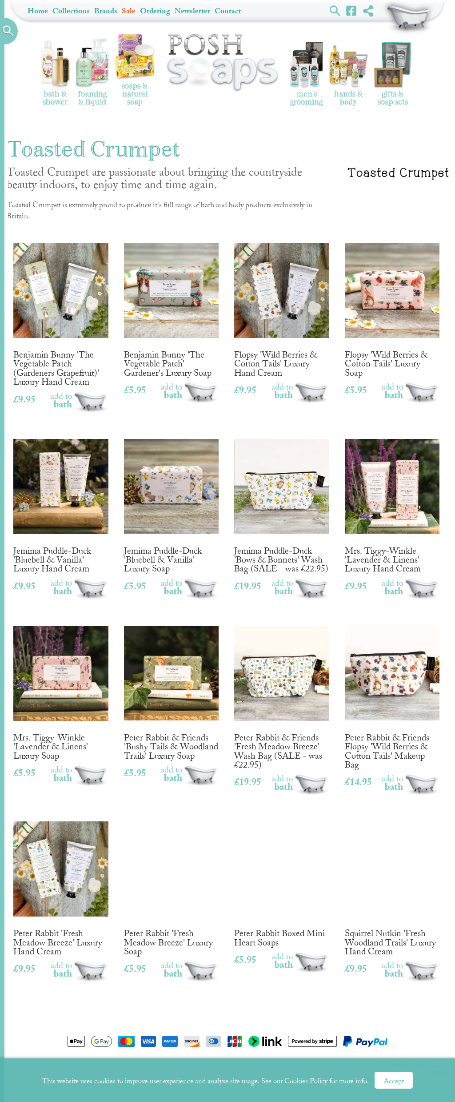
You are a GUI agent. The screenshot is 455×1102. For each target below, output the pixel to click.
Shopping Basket (408, 18)
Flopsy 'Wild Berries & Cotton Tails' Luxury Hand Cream (281, 306)
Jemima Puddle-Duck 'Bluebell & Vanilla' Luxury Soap (171, 502)
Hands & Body (348, 75)
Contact (228, 11)
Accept (393, 1081)
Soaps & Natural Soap (135, 70)
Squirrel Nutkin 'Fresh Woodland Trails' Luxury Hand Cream (392, 884)
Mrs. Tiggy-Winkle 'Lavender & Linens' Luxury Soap (60, 689)
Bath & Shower (55, 73)
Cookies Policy (305, 1081)
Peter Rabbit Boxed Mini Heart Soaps (281, 880)
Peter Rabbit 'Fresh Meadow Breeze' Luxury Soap (171, 884)
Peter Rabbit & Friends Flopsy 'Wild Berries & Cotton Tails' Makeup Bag (392, 694)
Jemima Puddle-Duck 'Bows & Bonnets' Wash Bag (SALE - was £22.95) (281, 502)
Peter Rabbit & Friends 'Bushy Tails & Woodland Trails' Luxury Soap (171, 689)
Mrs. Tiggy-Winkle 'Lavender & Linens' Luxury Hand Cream (392, 502)
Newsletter (192, 11)
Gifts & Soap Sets (393, 73)
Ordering (155, 11)
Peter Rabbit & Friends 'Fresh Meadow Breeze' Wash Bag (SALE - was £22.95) (281, 694)
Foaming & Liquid (92, 72)
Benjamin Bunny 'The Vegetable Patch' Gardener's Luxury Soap (171, 306)
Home (38, 11)
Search (335, 10)
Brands (105, 11)
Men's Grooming (306, 74)
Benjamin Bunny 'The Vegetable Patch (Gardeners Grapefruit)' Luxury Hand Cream (60, 311)
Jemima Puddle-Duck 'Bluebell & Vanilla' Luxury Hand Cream (60, 502)
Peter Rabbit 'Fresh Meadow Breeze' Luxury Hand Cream (60, 884)
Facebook (352, 10)
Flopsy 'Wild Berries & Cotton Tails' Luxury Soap (392, 306)
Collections (71, 11)
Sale (129, 11)
